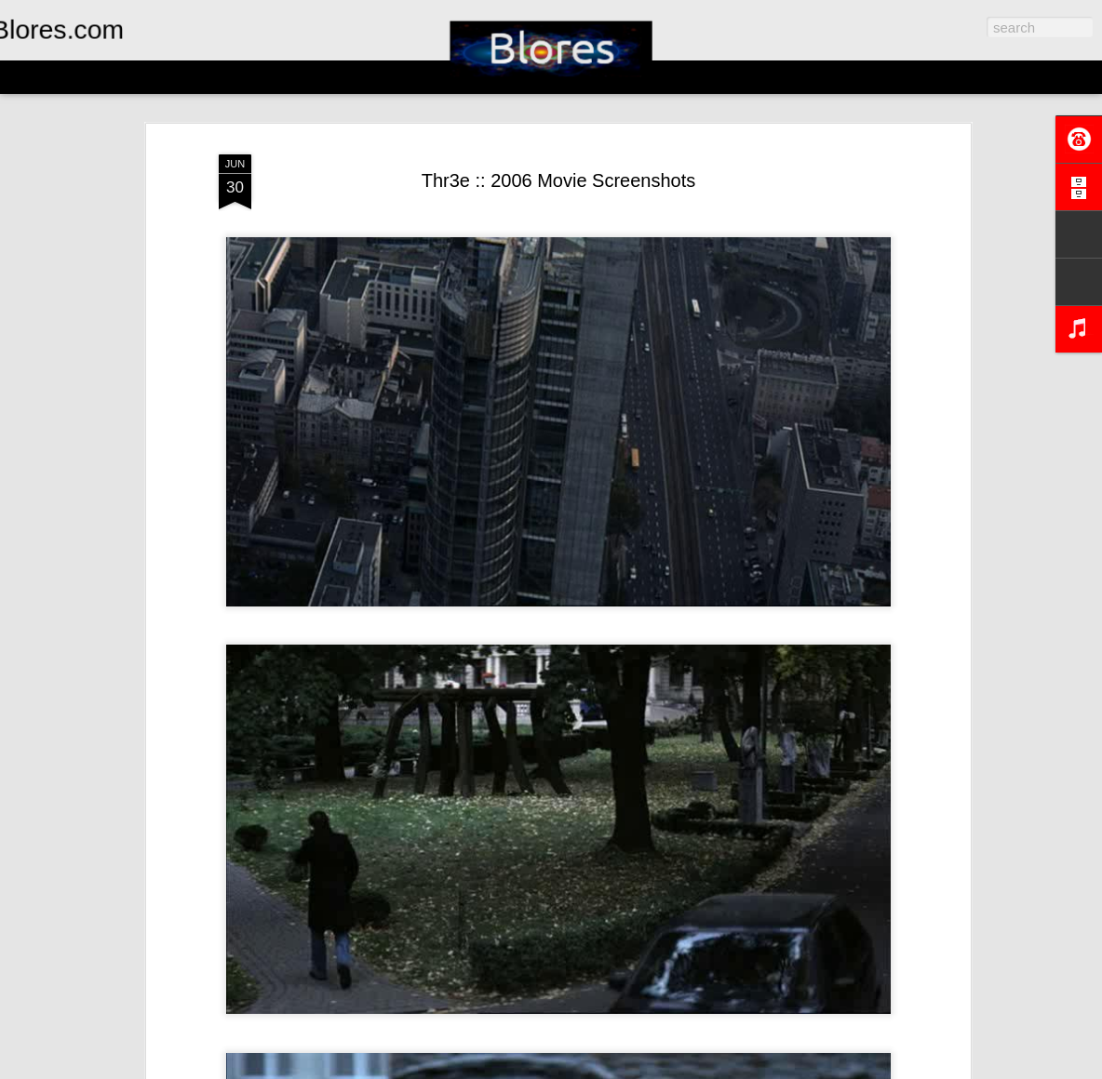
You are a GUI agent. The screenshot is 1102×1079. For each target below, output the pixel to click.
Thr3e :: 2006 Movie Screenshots (559, 180)
